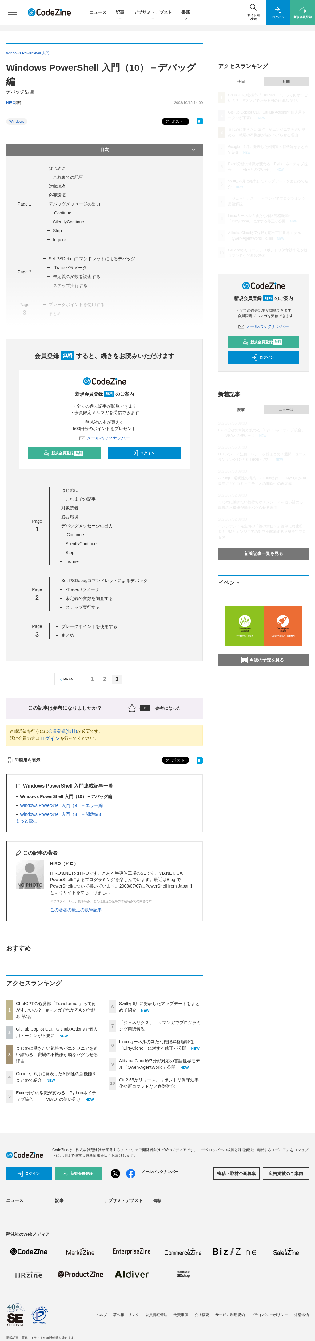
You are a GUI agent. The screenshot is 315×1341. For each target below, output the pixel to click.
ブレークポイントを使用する (89, 626)
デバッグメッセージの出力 (74, 204)
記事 (120, 13)
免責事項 (180, 1315)
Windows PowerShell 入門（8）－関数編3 (60, 814)
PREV (65, 679)
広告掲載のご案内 (286, 1173)
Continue (62, 212)
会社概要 (201, 1315)
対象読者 (57, 186)
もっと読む (26, 820)
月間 (286, 81)
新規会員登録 (63, 453)
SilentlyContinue (68, 221)
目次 (148, 150)
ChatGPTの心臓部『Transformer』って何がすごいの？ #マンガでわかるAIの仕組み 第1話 (56, 1010)
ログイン (143, 453)
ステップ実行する (83, 607)
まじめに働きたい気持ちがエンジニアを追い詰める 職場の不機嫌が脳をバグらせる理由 (57, 1055)
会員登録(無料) (62, 731)
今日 (241, 81)
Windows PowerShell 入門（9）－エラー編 (61, 805)
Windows (16, 121)
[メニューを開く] (12, 12)
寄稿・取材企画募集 (236, 1173)
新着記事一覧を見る (263, 553)
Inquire (59, 239)
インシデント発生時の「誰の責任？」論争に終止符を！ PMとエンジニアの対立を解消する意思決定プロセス (262, 531)
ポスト (174, 121)
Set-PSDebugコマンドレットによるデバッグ (92, 258)
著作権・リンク (126, 1315)
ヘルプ (101, 1315)
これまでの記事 (68, 177)
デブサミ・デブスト (153, 13)
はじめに (57, 168)
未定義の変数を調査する (89, 598)
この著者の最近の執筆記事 (76, 909)
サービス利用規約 (230, 1315)
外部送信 (301, 1315)
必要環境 (57, 195)
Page (24, 204)
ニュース (97, 12)
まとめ (67, 635)
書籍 (185, 13)
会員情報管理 (156, 1315)
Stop (57, 230)
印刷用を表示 (23, 760)
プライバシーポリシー (269, 1315)
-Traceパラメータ (70, 267)
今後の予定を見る (262, 660)
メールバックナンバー (104, 438)
